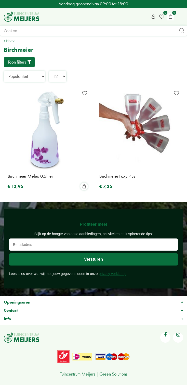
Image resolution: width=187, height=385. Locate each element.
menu (180, 16)
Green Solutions (113, 374)
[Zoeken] (93, 31)
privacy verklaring (113, 274)
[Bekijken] (170, 16)
